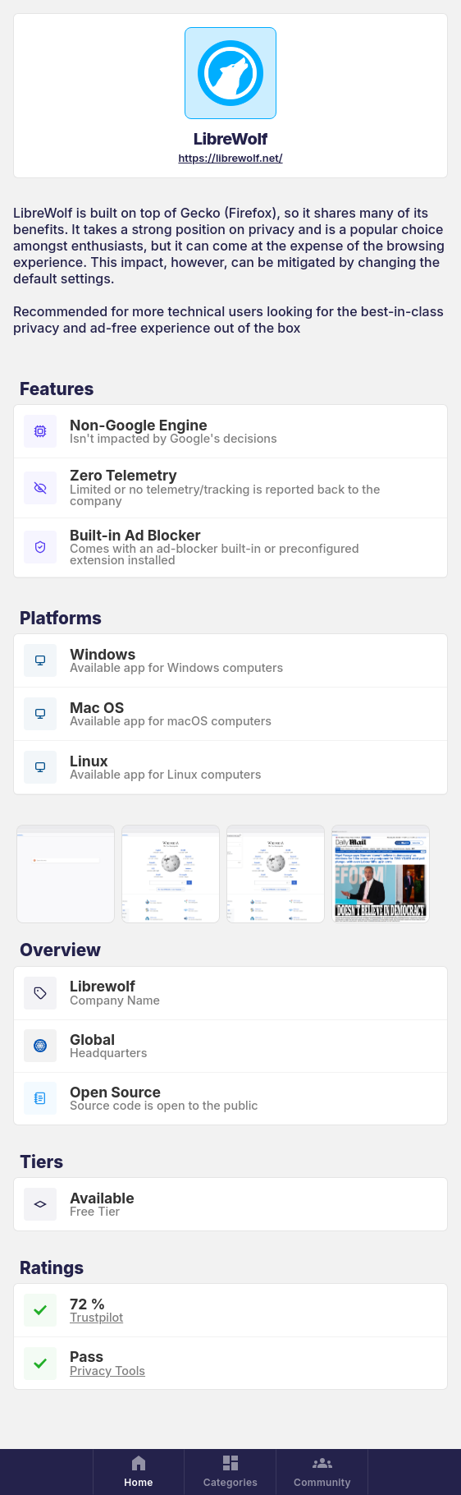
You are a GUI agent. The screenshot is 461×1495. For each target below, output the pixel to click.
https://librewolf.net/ (230, 158)
